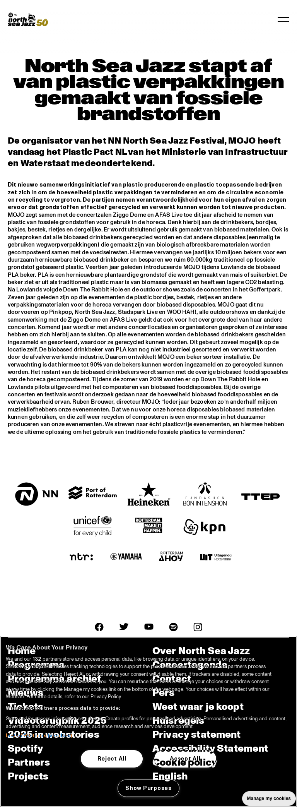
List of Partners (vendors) (39, 735)
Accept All (185, 758)
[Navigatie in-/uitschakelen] (283, 19)
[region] (148, 721)
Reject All (111, 758)
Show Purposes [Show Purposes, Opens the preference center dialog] (148, 788)
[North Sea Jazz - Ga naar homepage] (28, 19)
